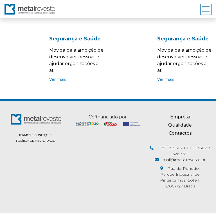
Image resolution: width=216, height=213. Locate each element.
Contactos (180, 133)
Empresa (180, 117)
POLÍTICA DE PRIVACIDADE (35, 141)
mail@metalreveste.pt (184, 159)
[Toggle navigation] (206, 9)
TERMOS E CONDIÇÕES (35, 135)
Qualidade (180, 125)
